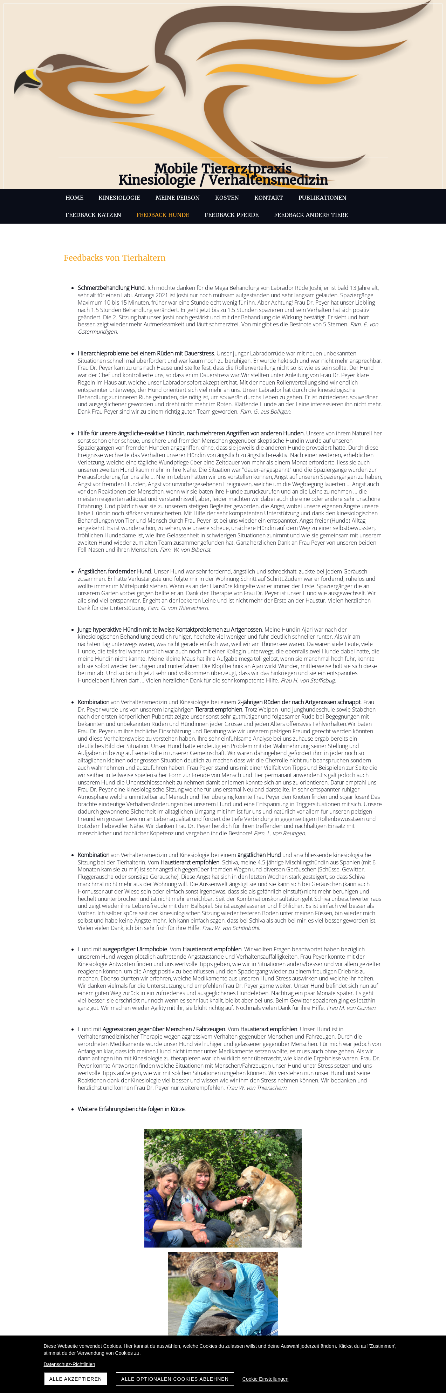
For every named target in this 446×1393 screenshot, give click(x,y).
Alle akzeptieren (75, 1379)
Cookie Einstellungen (265, 1379)
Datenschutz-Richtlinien (69, 1364)
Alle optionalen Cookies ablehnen (175, 1379)
